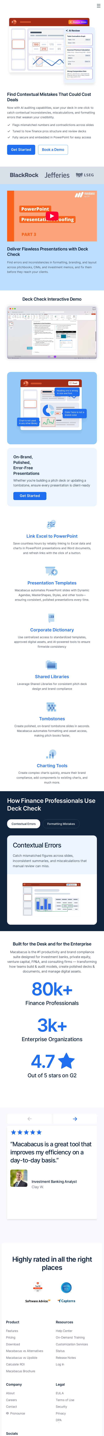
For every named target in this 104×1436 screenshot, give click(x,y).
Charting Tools (52, 765)
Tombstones (52, 718)
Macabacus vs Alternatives (24, 1351)
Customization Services (72, 1344)
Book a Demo (53, 149)
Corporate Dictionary (52, 629)
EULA (60, 1393)
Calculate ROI (15, 1364)
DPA (59, 1420)
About (10, 1393)
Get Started (21, 149)
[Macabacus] (8, 5)
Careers (11, 1400)
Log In (60, 1364)
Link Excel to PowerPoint (52, 536)
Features (12, 1331)
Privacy (61, 1413)
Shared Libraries (52, 676)
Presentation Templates (52, 583)
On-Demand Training (70, 1337)
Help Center (64, 1331)
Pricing (10, 1337)
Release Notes (66, 1357)
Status (60, 1351)
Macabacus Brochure (20, 1371)
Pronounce (17, 1413)
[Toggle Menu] (98, 6)
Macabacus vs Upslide (21, 1357)
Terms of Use (65, 1400)
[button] (74, 1119)
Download (13, 1344)
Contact (11, 1406)
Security (61, 1406)
